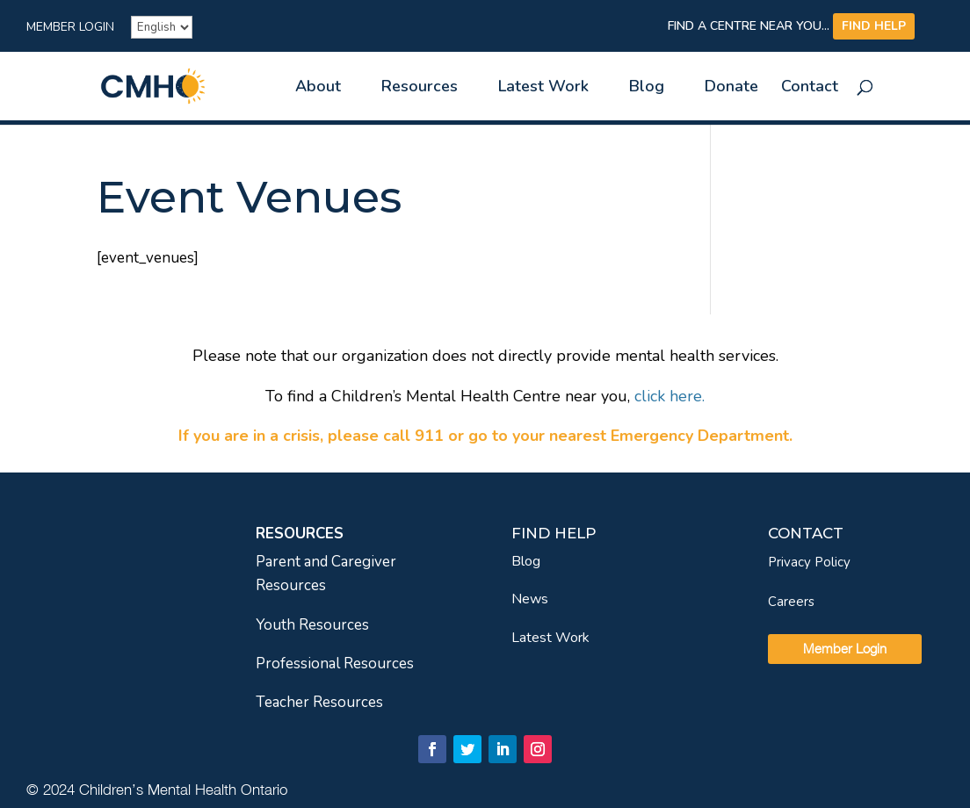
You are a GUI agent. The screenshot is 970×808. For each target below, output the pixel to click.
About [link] (318, 88)
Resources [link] (419, 88)
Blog (525, 561)
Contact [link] (809, 88)
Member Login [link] (70, 28)
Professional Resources (335, 663)
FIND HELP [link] (874, 26)
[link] (183, 85)
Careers (791, 601)
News (529, 599)
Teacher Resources (319, 702)
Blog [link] (646, 88)
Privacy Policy (809, 562)
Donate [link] (731, 88)
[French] (161, 27)
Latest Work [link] (543, 88)
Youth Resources (312, 625)
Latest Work (550, 637)
